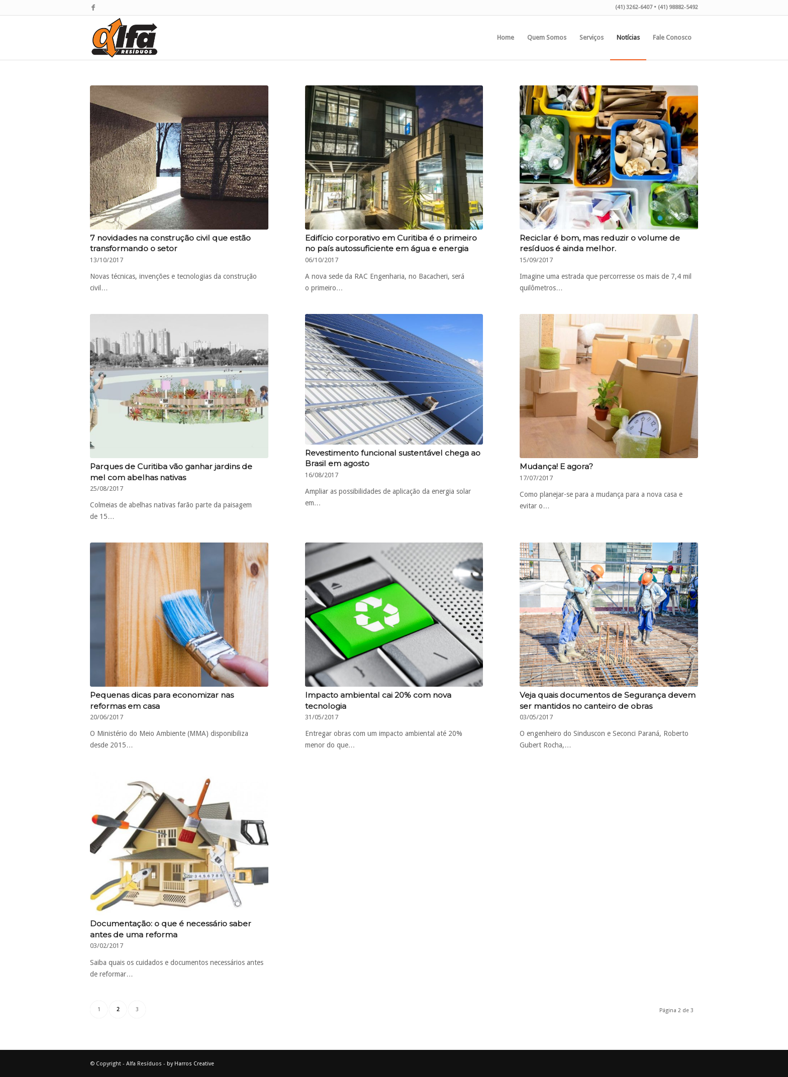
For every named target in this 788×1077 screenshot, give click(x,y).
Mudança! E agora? (556, 466)
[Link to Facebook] (93, 7)
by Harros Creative (190, 1063)
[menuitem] (505, 38)
